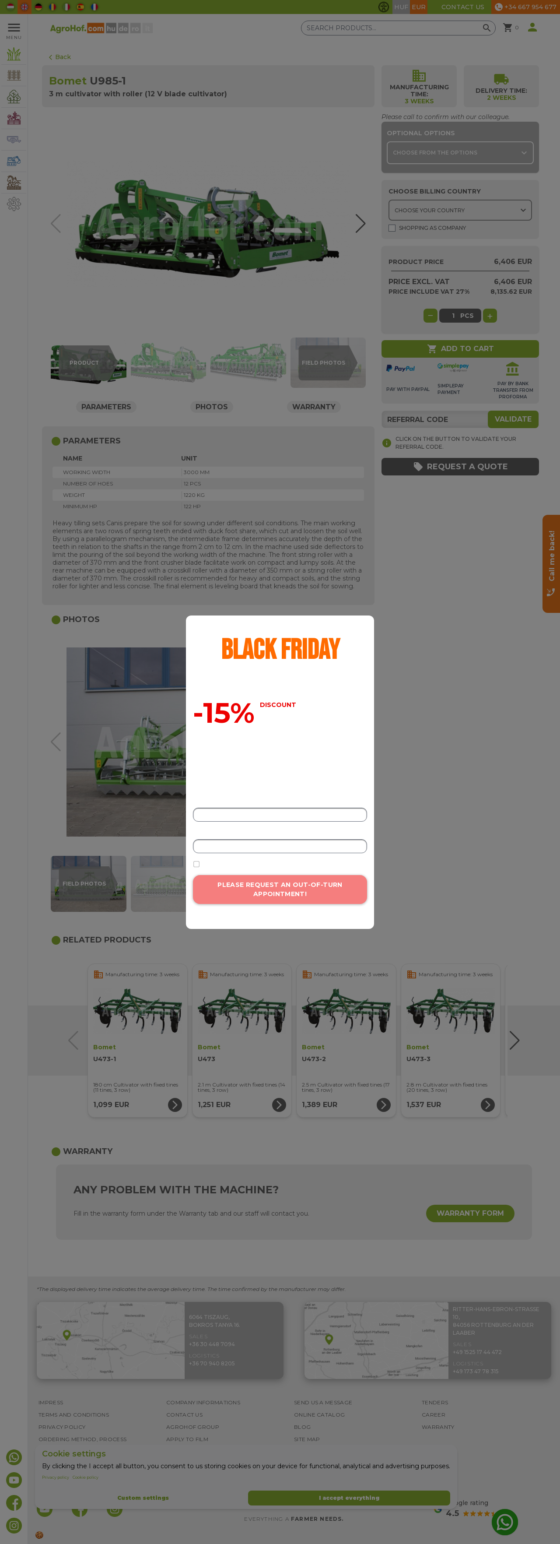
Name (201, 801)
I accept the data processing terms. (251, 864)
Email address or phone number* (236, 834)
